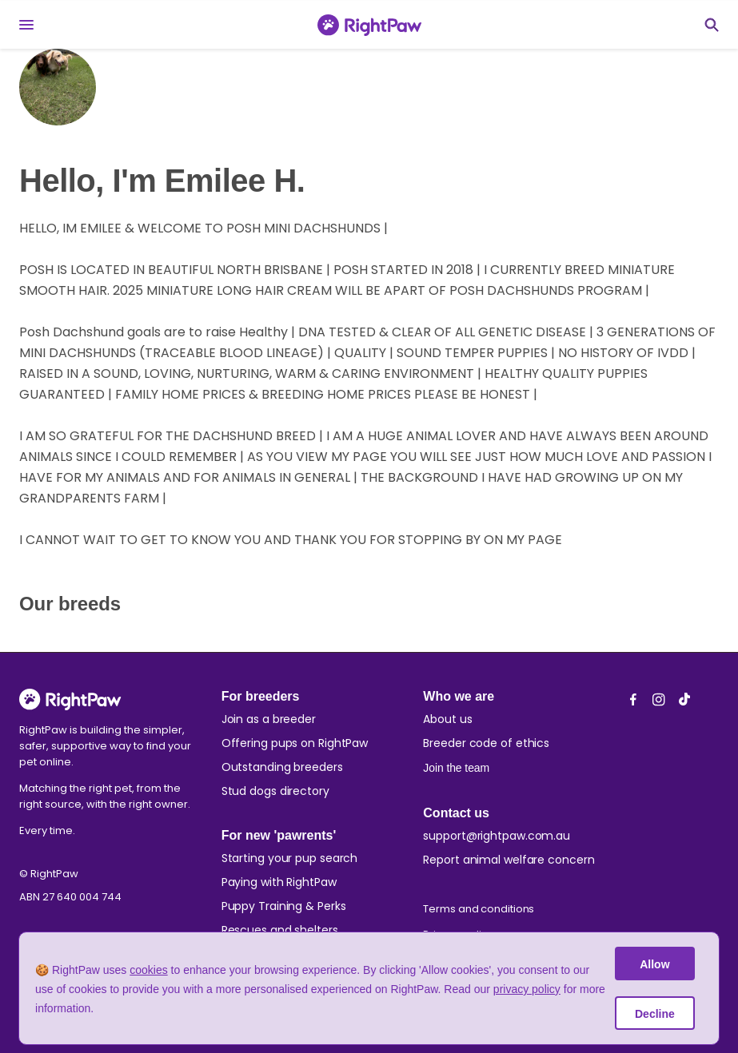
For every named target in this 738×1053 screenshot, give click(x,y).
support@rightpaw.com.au (496, 836)
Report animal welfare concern (508, 860)
